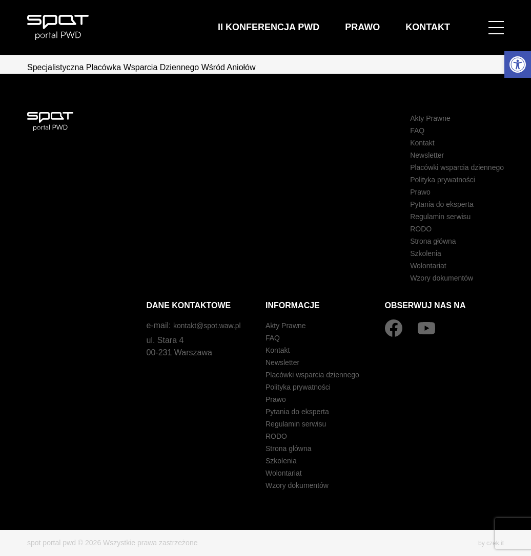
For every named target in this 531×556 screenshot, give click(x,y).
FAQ (405, 130)
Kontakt (441, 20)
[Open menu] (496, 20)
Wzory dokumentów (433, 277)
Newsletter (416, 155)
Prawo (402, 20)
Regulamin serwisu (431, 216)
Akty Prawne (420, 118)
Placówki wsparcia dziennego (450, 167)
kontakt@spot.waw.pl (212, 325)
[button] (517, 64)
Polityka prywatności (434, 179)
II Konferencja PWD (343, 20)
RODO (409, 228)
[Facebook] (393, 328)
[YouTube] (426, 328)
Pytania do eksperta (433, 204)
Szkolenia (414, 253)
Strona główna (423, 241)
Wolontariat (417, 265)
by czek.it (489, 543)
